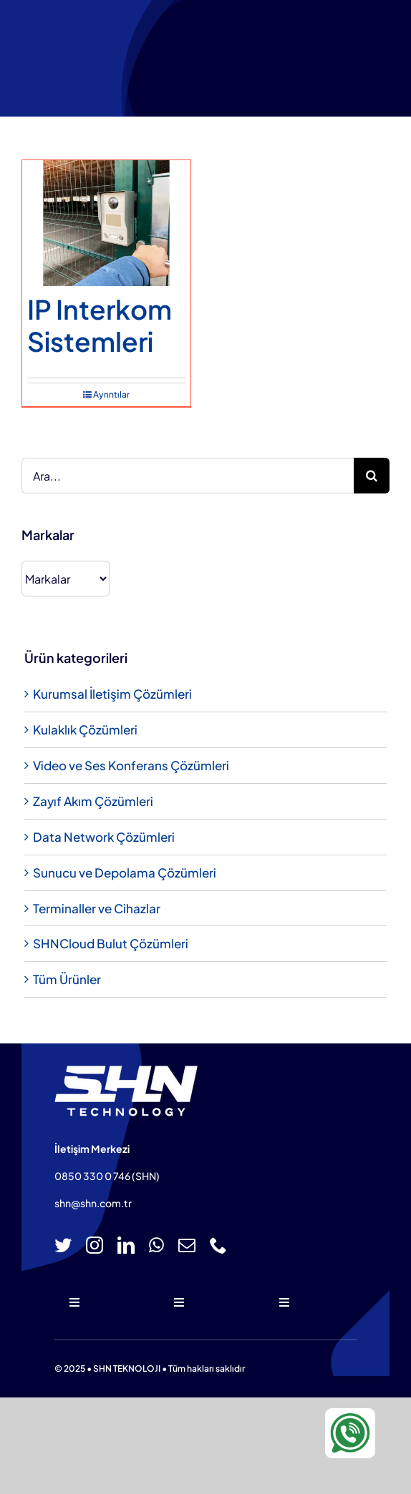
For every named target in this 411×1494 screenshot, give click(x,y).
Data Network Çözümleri (104, 837)
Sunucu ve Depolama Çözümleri (124, 872)
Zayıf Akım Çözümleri (93, 801)
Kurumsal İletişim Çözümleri (112, 694)
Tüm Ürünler (67, 979)
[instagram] (94, 1245)
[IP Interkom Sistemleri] (106, 223)
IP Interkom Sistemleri (99, 325)
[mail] (186, 1245)
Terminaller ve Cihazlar (96, 908)
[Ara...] (187, 475)
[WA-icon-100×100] (350, 1414)
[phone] (218, 1245)
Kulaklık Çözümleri (85, 729)
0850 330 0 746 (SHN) (107, 1175)
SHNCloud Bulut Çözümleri (110, 943)
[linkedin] (126, 1245)
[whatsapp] (156, 1245)
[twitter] (63, 1245)
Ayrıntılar (111, 394)
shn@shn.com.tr (93, 1202)
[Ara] (372, 475)
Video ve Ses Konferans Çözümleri (131, 765)
